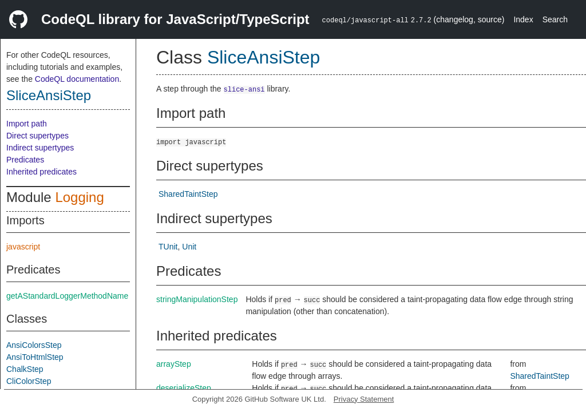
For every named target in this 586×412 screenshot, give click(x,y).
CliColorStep (29, 381)
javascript (23, 246)
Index (523, 19)
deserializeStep (183, 388)
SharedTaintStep (188, 194)
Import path (26, 123)
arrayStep (173, 364)
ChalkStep (24, 369)
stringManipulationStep (196, 299)
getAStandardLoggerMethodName (67, 295)
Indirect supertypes (40, 147)
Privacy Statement (364, 399)
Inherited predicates (41, 171)
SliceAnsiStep (48, 95)
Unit (189, 246)
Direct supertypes (37, 135)
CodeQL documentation (77, 79)
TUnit (168, 246)
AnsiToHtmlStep (35, 357)
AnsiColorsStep (34, 345)
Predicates (25, 159)
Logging (79, 197)
